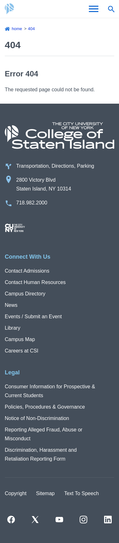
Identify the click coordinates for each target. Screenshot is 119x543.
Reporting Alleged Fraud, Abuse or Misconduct (44, 434)
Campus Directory (25, 293)
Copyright (15, 493)
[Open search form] (111, 9)
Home (17, 28)
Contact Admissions (27, 271)
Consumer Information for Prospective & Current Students (50, 391)
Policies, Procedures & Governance (45, 407)
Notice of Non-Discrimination (37, 418)
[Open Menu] (93, 9)
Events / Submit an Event (33, 316)
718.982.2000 (31, 202)
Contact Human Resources (35, 282)
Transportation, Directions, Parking (55, 166)
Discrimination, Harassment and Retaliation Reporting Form (41, 454)
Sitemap (45, 493)
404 (31, 28)
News (11, 305)
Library (12, 328)
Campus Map (20, 339)
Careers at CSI (21, 350)
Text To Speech (81, 493)
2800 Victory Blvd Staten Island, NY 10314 (43, 184)
